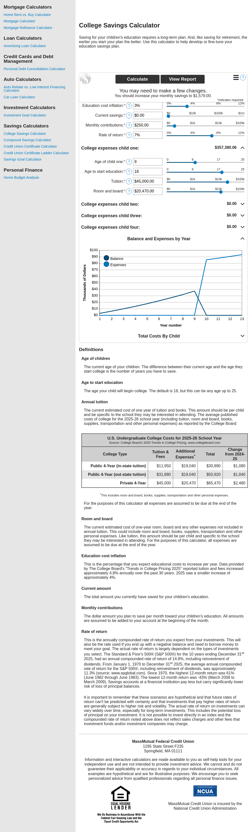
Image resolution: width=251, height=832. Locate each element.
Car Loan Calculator (19, 97)
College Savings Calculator (25, 134)
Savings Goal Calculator (22, 159)
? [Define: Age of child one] (129, 162)
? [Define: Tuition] (129, 181)
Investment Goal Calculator (25, 115)
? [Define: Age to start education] (129, 172)
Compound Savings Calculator (27, 140)
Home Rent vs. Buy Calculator (27, 15)
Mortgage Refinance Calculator (28, 28)
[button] (163, 148)
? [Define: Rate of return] (129, 135)
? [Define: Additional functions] (243, 77)
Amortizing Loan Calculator (25, 46)
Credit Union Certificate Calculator (30, 146)
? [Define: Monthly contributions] (129, 125)
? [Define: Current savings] (129, 115)
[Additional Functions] (236, 77)
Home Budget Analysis (21, 177)
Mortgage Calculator (20, 21)
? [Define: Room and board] (129, 191)
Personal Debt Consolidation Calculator (34, 69)
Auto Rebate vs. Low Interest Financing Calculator (34, 88)
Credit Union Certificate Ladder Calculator (36, 153)
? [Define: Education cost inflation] (129, 106)
